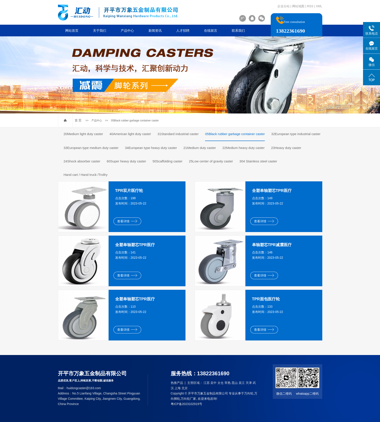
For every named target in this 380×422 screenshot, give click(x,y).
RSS (310, 6)
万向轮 (248, 393)
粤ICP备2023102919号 (186, 404)
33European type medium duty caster (91, 148)
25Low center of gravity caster (211, 161)
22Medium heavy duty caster (243, 148)
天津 (249, 383)
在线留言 (210, 30)
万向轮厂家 (188, 398)
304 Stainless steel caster (258, 161)
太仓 (220, 383)
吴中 (213, 383)
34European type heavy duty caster (151, 148)
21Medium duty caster (200, 148)
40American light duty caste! (130, 134)
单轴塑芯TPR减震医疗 (272, 245)
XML (319, 6)
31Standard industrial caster (178, 134)
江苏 (207, 383)
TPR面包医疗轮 (266, 299)
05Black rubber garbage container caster (135, 120)
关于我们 (99, 30)
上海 (177, 388)
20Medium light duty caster (83, 134)
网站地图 (298, 6)
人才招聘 (182, 30)
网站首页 (71, 30)
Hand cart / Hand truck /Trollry (86, 175)
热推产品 (177, 383)
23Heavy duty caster (286, 148)
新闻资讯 (155, 30)
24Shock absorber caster (82, 161)
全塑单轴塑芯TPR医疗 (272, 190)
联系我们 (238, 30)
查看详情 (127, 221)
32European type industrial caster (295, 134)
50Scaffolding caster (167, 161)
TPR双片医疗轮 (129, 190)
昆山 (235, 383)
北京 (185, 388)
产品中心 (127, 30)
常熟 (227, 383)
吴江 (242, 383)
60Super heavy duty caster (126, 161)
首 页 (78, 120)
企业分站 (283, 6)
